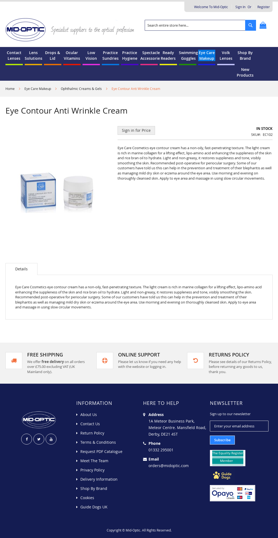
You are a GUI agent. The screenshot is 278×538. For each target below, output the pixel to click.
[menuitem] (14, 55)
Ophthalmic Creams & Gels (81, 88)
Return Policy (92, 433)
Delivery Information (99, 479)
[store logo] (72, 29)
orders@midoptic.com (169, 465)
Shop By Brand (93, 488)
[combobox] (200, 25)
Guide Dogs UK (94, 506)
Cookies (87, 497)
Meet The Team (94, 460)
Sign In (240, 7)
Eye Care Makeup (37, 88)
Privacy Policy (92, 470)
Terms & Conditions (98, 442)
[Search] (250, 25)
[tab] (21, 269)
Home (10, 88)
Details (21, 268)
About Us (88, 414)
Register (263, 7)
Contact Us (90, 423)
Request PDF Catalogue (101, 451)
